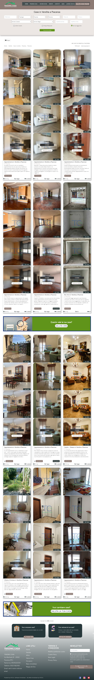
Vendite (51, 4)
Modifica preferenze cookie (56, 651)
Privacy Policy (52, 660)
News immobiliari (31, 664)
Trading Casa (34, 4)
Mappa (7, 40)
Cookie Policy (52, 654)
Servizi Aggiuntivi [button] (76, 25)
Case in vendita (17, 46)
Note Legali (51, 657)
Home (26, 4)
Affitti (28, 655)
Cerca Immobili (47, 30)
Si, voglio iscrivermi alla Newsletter (81, 666)
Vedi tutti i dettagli (17, 150)
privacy (72, 656)
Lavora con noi (70, 4)
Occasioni (29, 661)
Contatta (17, 145)
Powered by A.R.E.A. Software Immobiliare (15, 677)
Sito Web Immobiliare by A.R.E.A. (35, 677)
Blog (63, 4)
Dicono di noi (43, 4)
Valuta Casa (30, 658)
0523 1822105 (15, 666)
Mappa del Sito (30, 667)
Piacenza (24, 46)
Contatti (57, 4)
